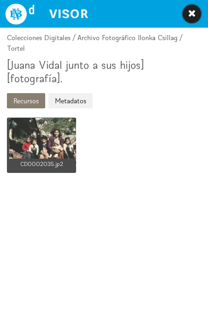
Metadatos (70, 100)
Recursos (26, 100)
